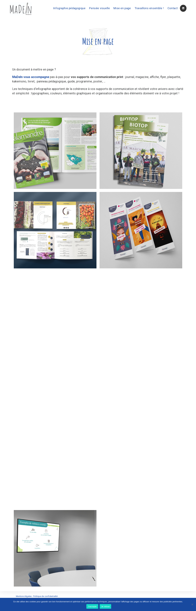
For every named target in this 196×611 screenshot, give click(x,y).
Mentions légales (24, 596)
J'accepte (92, 606)
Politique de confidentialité (45, 596)
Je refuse (105, 606)
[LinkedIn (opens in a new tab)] (183, 8)
